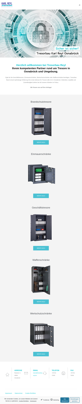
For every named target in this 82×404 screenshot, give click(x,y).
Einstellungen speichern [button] (75, 400)
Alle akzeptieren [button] (65, 400)
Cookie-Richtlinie (30, 393)
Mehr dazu (41, 142)
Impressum (8, 393)
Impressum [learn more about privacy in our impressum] (33, 401)
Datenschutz (19, 393)
